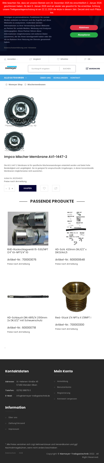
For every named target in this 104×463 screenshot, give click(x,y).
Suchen (67, 69)
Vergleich (35, 59)
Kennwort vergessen (67, 399)
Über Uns (45, 78)
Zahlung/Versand (17, 423)
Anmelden (13, 59)
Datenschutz (10, 453)
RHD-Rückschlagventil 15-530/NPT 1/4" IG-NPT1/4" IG (27, 251)
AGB (21, 453)
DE (89, 59)
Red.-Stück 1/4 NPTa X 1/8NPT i (73, 317)
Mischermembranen (37, 84)
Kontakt (75, 78)
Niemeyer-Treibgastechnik (74, 453)
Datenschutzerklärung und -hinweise (20, 48)
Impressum (14, 429)
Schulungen (60, 78)
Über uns (13, 417)
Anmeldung (62, 381)
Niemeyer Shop (15, 84)
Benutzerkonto (64, 387)
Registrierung (63, 393)
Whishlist (62, 59)
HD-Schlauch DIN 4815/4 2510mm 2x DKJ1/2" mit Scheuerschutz (27, 319)
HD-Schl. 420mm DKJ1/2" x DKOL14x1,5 (71, 251)
